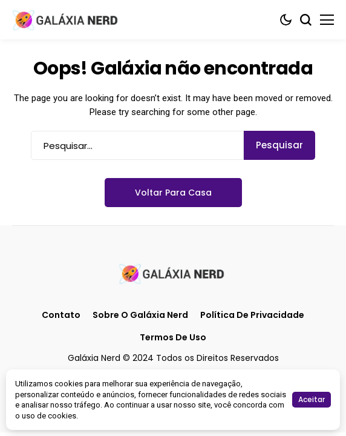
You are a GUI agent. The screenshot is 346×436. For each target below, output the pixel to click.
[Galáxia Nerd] (66, 19)
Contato (61, 315)
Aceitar (311, 399)
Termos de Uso (173, 337)
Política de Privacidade (252, 315)
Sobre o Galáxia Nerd (140, 315)
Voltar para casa (173, 193)
